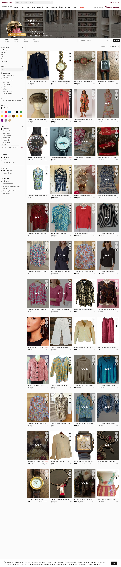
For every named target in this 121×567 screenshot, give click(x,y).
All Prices (5, 129)
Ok (114, 563)
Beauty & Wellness (57, 7)
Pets (47, 7)
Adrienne (5, 82)
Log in (112, 2)
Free (3, 160)
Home (33, 7)
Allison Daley (6, 91)
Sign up (117, 2)
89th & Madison (7, 75)
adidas (4, 78)
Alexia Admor (6, 87)
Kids (27, 7)
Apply (22, 147)
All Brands (5, 73)
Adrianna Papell (7, 80)
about (109, 40)
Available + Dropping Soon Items (10, 187)
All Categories (5, 50)
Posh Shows (82, 7)
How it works (98, 7)
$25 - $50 (5, 133)
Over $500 (5, 142)
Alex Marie (5, 84)
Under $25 (5, 131)
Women (16, 7)
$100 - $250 (6, 138)
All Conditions (6, 170)
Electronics (40, 7)
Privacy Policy (95, 564)
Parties (74, 7)
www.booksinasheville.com (38, 33)
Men (22, 7)
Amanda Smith (7, 93)
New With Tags (6, 173)
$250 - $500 (6, 140)
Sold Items (5, 193)
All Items (5, 157)
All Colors (5, 108)
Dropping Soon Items (9, 191)
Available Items (7, 184)
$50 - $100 (6, 135)
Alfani (4, 89)
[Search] (35, 2)
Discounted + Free (8, 162)
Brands (67, 7)
